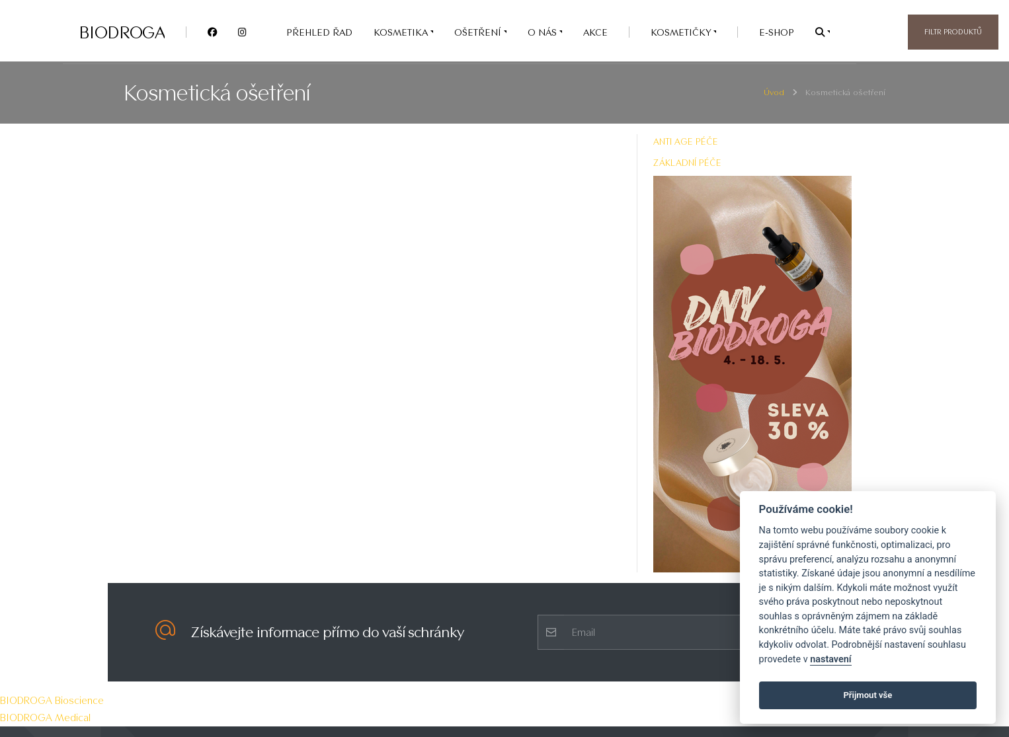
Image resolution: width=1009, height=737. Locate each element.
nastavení (830, 659)
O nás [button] (543, 32)
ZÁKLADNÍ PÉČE (687, 162)
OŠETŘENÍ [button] (479, 32)
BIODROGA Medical (45, 717)
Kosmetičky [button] (682, 32)
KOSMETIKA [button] (402, 32)
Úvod (774, 92)
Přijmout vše (867, 695)
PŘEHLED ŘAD (319, 32)
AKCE (595, 32)
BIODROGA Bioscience (52, 700)
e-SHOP (776, 32)
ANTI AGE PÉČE (685, 141)
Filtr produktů (953, 31)
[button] (822, 32)
